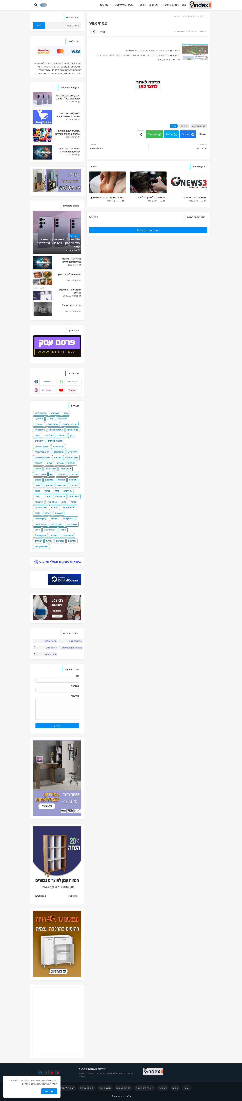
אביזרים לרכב (41, 413)
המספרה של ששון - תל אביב (151, 197)
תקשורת (72, 541)
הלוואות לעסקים (55, 441)
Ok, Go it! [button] (49, 1091)
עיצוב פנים (74, 496)
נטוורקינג (68, 491)
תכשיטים (60, 541)
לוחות (49, 463)
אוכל (66, 413)
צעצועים (59, 513)
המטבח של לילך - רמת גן (69, 274)
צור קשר (103, 5)
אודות (143, 5)
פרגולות (54, 507)
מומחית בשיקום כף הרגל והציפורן (107, 197)
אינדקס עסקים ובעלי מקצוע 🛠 (57, 561)
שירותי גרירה (67, 535)
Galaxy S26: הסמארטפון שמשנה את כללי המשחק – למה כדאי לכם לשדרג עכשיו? (67, 97)
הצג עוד (93, 166)
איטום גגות (62, 419)
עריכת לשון (52, 502)
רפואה (63, 530)
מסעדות (61, 480)
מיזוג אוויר (62, 474)
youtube (72, 390)
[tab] (184, 4)
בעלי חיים (49, 435)
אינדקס (184, 126)
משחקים (48, 485)
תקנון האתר (105, 1088)
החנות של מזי (50, 641)
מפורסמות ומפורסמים (72, 648)
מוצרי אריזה (50, 469)
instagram (47, 390)
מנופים (38, 480)
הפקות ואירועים (42, 446)
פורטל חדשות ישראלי (71, 305)
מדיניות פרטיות (123, 1088)
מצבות (37, 485)
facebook (47, 382)
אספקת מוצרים (56, 430)
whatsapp (72, 382)
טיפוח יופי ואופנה (42, 457)
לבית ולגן (39, 463)
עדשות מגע (60, 496)
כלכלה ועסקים (71, 457)
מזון (51, 474)
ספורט (47, 496)
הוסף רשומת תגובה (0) (148, 230)
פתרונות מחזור (69, 507)
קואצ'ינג (54, 519)
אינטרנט (38, 424)
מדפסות (71, 463)
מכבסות (74, 474)
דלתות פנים (51, 648)
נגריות (47, 491)
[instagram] (57, 1072)
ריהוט (37, 530)
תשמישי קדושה (41, 546)
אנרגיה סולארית (70, 424)
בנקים (37, 435)
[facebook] (40, 1072)
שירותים (38, 541)
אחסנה (50, 419)
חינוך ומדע (72, 452)
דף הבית (204, 16)
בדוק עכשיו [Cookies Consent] (30, 1084)
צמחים (48, 513)
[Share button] (141, 134)
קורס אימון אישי (69, 519)
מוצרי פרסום (40, 474)
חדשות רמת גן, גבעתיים (194, 197)
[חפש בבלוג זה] (63, 25)
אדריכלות (55, 413)
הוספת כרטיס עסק (124, 5)
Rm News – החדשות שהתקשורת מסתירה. (69, 150)
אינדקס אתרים (172, 5)
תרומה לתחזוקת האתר (63, 1088)
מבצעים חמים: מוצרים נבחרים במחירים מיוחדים (67, 132)
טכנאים (57, 457)
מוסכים (38, 469)
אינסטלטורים (52, 424)
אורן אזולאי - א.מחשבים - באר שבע (69, 291)
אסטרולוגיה (40, 430)
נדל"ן (56, 491)
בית (184, 5)
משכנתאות (61, 485)
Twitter (169, 134)
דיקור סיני (39, 441)
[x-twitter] (46, 1072)
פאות (64, 502)
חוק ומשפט (59, 452)
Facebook (186, 134)
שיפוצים (53, 535)
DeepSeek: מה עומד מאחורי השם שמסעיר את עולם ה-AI (67, 115)
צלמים (37, 513)
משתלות (74, 485)
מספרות (72, 480)
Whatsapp (153, 134)
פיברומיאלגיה (41, 507)
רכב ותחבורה (49, 530)
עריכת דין (39, 502)
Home (187, 1088)
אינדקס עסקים (75, 641)
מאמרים (153, 5)
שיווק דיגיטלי (40, 535)
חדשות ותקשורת (42, 452)
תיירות (49, 541)
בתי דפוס (62, 435)
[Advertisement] (147, 103)
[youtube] (52, 1072)
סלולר (37, 496)
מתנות (37, 491)
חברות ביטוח (58, 446)
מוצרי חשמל (65, 469)
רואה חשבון (72, 524)
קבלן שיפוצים (41, 519)
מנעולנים (49, 480)
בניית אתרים (72, 430)
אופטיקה (39, 419)
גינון (71, 435)
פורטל (73, 502)
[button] (43, 5)
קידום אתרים (40, 524)
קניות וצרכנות (191, 16)
